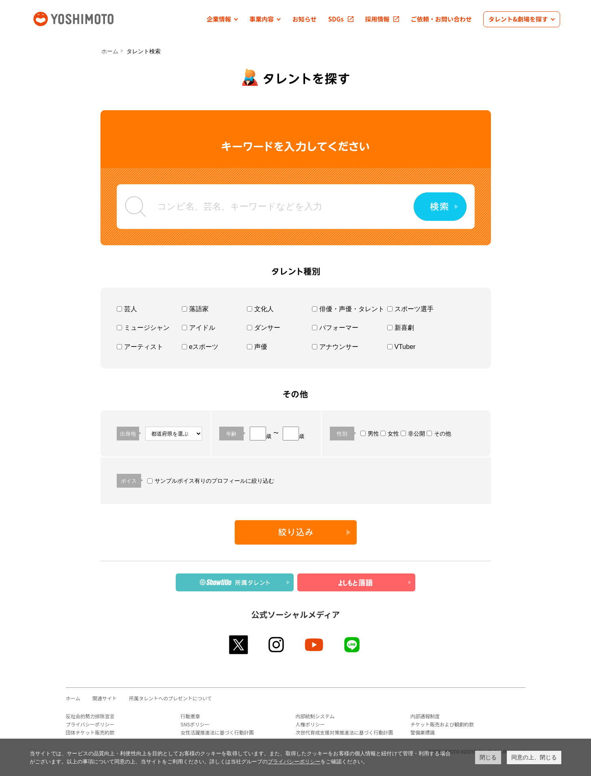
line (352, 644)
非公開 (413, 433)
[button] (222, 19)
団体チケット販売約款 (90, 732)
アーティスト (140, 346)
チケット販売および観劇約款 (442, 724)
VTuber (401, 346)
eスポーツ (200, 346)
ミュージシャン (143, 327)
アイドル (198, 327)
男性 (369, 433)
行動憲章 (190, 716)
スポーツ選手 (410, 308)
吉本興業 (85, 18)
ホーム (109, 51)
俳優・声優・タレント (348, 308)
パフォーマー (335, 327)
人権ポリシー (310, 724)
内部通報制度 (425, 716)
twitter (239, 644)
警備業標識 (422, 732)
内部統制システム (315, 716)
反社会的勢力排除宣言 (90, 716)
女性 (389, 433)
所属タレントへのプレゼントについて (170, 698)
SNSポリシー (195, 724)
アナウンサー (335, 346)
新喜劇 (400, 327)
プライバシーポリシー (90, 724)
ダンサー (263, 327)
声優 (257, 346)
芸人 (127, 308)
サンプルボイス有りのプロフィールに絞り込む (210, 480)
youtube (314, 644)
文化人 (260, 308)
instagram (277, 644)
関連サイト (104, 698)
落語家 (195, 308)
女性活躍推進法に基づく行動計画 (217, 732)
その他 (439, 433)
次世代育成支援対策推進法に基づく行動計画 (344, 732)
